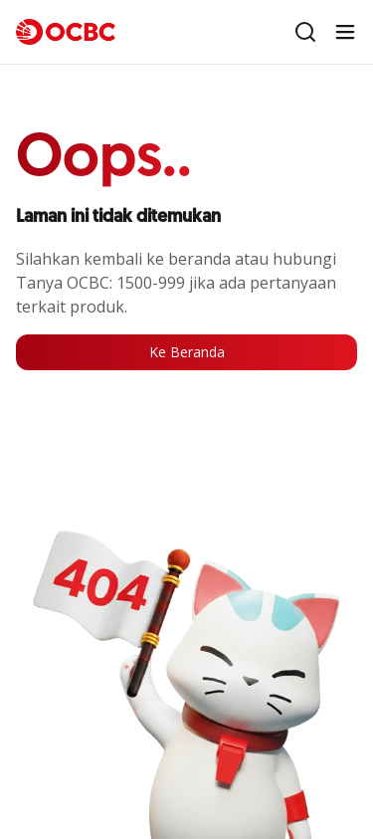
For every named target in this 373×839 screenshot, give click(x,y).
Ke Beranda (187, 351)
